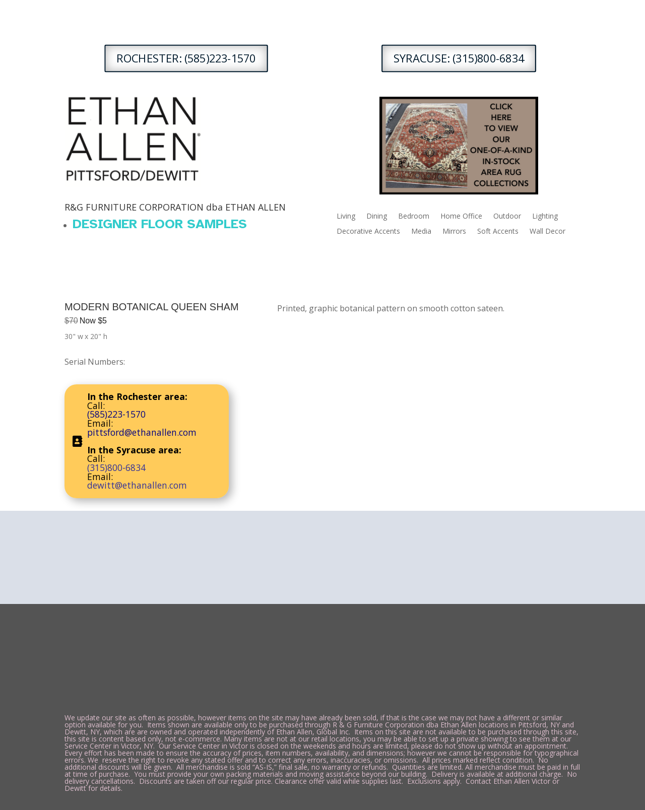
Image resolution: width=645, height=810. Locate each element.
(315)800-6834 (116, 467)
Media (421, 232)
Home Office (461, 217)
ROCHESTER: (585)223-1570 (186, 57)
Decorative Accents (368, 232)
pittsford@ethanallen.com (142, 432)
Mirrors (454, 232)
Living (346, 217)
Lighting (545, 217)
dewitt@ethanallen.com (137, 485)
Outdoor (507, 217)
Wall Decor (547, 232)
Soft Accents (498, 232)
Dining (376, 217)
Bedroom (413, 217)
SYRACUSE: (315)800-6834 (459, 57)
